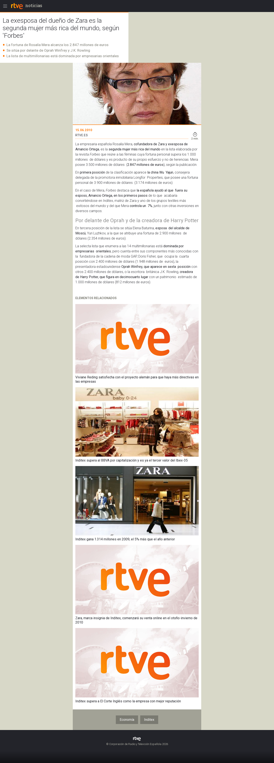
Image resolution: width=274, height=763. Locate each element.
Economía (127, 720)
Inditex (149, 720)
